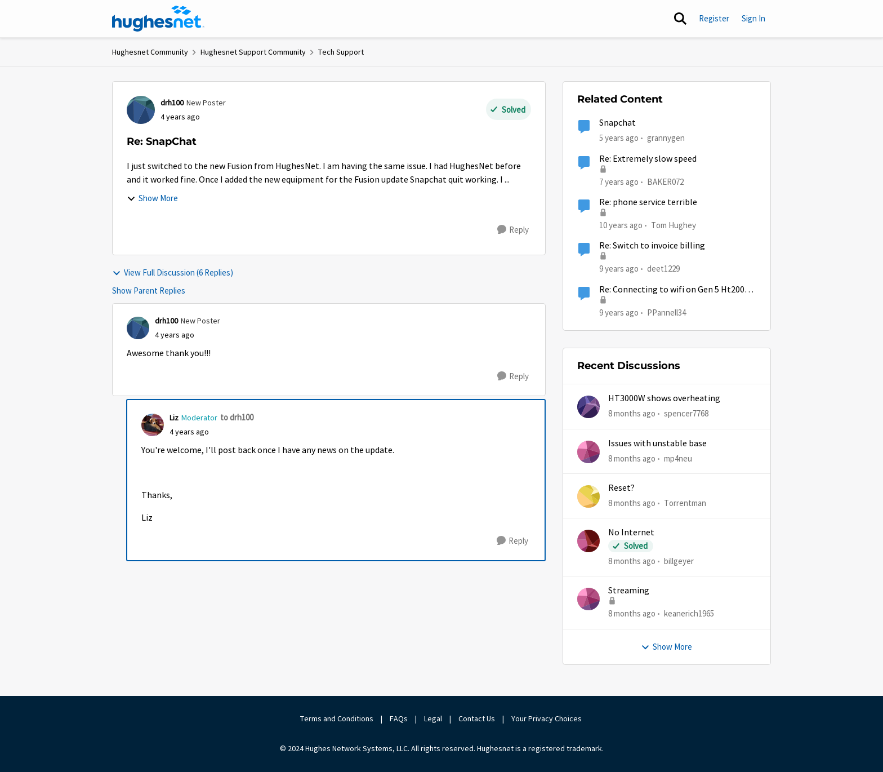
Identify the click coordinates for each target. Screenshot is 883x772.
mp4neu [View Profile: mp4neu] (678, 457)
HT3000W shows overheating (664, 398)
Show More (152, 198)
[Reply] (513, 230)
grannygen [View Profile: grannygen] (666, 137)
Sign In (753, 18)
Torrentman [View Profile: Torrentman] (685, 503)
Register (714, 18)
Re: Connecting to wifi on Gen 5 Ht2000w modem (677, 290)
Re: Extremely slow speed (648, 159)
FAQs (399, 718)
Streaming (628, 590)
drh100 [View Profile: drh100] (172, 102)
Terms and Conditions (336, 718)
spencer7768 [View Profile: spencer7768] (686, 413)
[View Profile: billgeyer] (588, 541)
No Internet (631, 532)
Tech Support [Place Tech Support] (341, 52)
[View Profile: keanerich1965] (588, 599)
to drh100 (236, 417)
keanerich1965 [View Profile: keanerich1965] (689, 613)
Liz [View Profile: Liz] (174, 417)
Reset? (621, 488)
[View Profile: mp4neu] (588, 452)
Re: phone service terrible (648, 202)
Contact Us (476, 718)
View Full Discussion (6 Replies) (172, 272)
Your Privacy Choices (547, 718)
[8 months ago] (631, 413)
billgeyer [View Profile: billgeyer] (679, 561)
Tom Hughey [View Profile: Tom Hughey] (673, 225)
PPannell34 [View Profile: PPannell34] (666, 312)
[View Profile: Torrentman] (588, 496)
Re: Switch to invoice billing (652, 245)
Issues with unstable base (657, 443)
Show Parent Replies (148, 290)
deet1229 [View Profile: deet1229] (663, 268)
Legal (433, 718)
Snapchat (617, 122)
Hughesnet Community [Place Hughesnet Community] (150, 52)
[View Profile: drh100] (141, 110)
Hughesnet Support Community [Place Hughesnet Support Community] (253, 52)
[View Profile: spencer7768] (588, 407)
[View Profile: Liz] (152, 425)
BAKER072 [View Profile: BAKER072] (665, 181)
